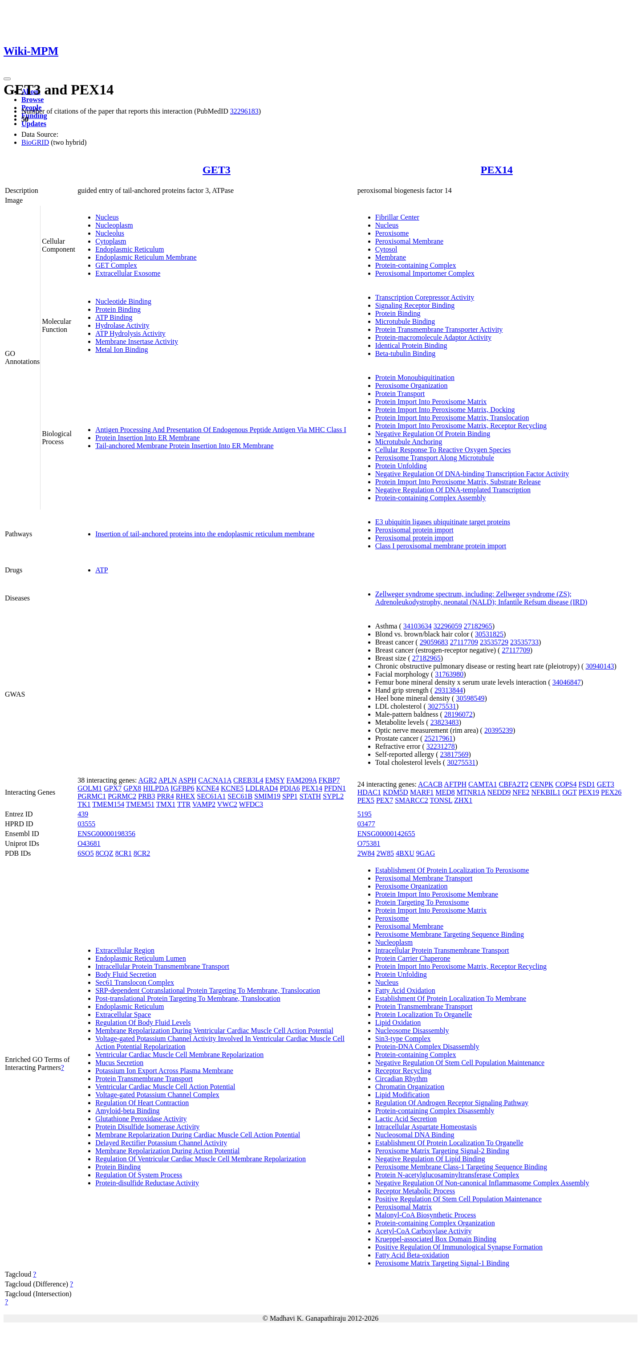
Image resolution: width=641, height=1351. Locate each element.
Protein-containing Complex (415, 265)
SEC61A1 (211, 796)
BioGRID (35, 142)
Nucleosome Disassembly (412, 1030)
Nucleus (106, 217)
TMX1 (166, 804)
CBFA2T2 (513, 784)
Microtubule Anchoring (408, 441)
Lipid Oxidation (398, 1022)
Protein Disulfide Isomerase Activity (147, 1127)
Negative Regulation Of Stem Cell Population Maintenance (459, 1062)
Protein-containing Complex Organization (435, 1223)
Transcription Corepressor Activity (425, 297)
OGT (569, 792)
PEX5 (365, 800)
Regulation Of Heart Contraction (142, 1102)
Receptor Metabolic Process (415, 1191)
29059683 (434, 642)
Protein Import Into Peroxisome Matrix (431, 401)
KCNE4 (207, 788)
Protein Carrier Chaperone (412, 958)
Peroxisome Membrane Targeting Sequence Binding (449, 934)
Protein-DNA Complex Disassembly (427, 1046)
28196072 (458, 714)
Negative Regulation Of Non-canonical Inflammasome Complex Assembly (482, 1183)
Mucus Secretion (119, 1062)
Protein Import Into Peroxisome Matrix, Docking (445, 409)
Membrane (390, 257)
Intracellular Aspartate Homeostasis (426, 1127)
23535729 (494, 642)
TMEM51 (140, 804)
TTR (184, 804)
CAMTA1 (482, 784)
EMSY (275, 780)
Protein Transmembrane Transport (144, 1078)
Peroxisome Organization (411, 385)
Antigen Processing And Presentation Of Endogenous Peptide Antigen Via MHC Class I (220, 429)
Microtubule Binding (405, 321)
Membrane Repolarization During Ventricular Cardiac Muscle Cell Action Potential (214, 1030)
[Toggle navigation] (7, 79)
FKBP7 (329, 780)
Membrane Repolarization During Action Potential (167, 1151)
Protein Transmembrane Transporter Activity (439, 329)
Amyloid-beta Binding (127, 1110)
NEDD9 (499, 792)
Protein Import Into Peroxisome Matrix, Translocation (452, 417)
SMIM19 (267, 796)
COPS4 (565, 784)
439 (82, 814)
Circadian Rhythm (401, 1078)
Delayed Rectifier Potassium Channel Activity (161, 1143)
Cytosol (386, 249)
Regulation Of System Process (138, 1175)
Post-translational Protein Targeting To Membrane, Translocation (187, 998)
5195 (364, 814)
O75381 (369, 843)
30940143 (599, 666)
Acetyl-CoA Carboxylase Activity (423, 1231)
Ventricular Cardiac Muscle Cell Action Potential (165, 1086)
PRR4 (165, 796)
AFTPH (455, 784)
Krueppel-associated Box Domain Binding (435, 1239)
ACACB (430, 784)
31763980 (449, 674)
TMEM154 (108, 804)
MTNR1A (471, 792)
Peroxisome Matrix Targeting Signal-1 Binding (442, 1263)
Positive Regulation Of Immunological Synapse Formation (459, 1247)
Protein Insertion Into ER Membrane (147, 437)
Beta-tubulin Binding (405, 353)
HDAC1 (369, 792)
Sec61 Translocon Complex (134, 982)
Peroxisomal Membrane (409, 241)
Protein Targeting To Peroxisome (422, 902)
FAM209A (301, 780)
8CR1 (123, 853)
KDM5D (395, 792)
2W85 (385, 853)
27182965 (478, 626)
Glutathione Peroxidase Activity (141, 1118)
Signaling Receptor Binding (415, 305)
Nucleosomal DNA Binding (414, 1135)
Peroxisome (392, 233)
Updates (33, 123)
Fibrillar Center (397, 217)
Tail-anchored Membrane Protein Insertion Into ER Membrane (184, 445)
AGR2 (147, 780)
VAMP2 (203, 804)
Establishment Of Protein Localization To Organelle (449, 1143)
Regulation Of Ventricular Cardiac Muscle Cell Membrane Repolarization (200, 1159)
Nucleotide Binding (123, 301)
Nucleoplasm (114, 225)
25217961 (438, 738)
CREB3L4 (248, 780)
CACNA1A (214, 780)
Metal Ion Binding (121, 349)
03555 (86, 824)
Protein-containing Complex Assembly (430, 498)
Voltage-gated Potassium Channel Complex (157, 1094)
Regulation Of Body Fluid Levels (143, 1022)
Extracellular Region (124, 950)
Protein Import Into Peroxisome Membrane (436, 894)
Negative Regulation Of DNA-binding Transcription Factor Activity (472, 474)
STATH (310, 796)
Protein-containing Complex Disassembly (435, 1110)
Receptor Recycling (403, 1070)
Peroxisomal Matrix (403, 1207)
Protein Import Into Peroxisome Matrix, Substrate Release (458, 482)
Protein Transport (400, 393)
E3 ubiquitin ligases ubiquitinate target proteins (442, 522)
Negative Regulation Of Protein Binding (433, 433)
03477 (366, 824)
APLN (167, 780)
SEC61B (239, 796)
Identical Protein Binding (411, 345)
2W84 (366, 853)
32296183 (244, 111)
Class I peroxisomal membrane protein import (441, 546)
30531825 (489, 634)
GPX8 (132, 788)
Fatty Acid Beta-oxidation (412, 1255)
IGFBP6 (182, 788)
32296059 (448, 626)
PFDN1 (335, 788)
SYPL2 (333, 796)
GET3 (217, 170)
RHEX (185, 796)
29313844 (448, 690)
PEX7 (384, 800)
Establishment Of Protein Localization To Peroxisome (452, 870)
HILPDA (156, 788)
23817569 (454, 754)
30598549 (470, 698)
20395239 (498, 730)
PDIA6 (290, 788)
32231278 (440, 746)
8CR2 (142, 853)
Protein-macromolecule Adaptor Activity (433, 337)
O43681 (89, 843)
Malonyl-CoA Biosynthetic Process (425, 1215)
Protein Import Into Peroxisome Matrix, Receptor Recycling (461, 425)
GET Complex (116, 265)
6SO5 (85, 853)
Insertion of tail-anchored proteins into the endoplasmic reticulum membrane (204, 534)
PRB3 (146, 796)
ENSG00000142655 (386, 833)
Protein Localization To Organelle (423, 1014)
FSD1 (586, 784)
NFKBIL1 (545, 792)
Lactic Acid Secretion (406, 1118)
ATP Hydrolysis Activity (130, 333)
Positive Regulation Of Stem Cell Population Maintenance (458, 1199)
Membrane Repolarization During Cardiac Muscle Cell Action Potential (197, 1135)
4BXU (405, 853)
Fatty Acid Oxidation (405, 990)
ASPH (187, 780)
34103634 (417, 626)
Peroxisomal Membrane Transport (424, 878)
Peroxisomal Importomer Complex (425, 273)
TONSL (441, 800)
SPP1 (290, 796)
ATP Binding (113, 317)
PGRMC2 (122, 796)
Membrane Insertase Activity (136, 341)
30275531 (442, 706)
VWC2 (227, 804)
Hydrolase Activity (122, 325)
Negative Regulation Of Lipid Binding (430, 1159)
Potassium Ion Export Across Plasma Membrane (164, 1070)
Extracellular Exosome (127, 273)
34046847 (566, 682)
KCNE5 (232, 788)
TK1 (83, 804)
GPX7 (113, 788)
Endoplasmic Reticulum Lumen (140, 958)
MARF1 (422, 792)
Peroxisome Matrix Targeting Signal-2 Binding (442, 1151)
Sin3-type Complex (403, 1038)
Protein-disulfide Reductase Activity (147, 1183)
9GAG (425, 853)
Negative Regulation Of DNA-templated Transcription (453, 490)
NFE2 (520, 792)
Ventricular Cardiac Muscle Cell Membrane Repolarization (179, 1054)
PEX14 (497, 170)
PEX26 (611, 792)
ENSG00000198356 (106, 833)
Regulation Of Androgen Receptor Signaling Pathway (451, 1102)
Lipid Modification (402, 1094)
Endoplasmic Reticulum (129, 249)
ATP (101, 570)
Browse (32, 99)
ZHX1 (463, 800)
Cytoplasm (110, 241)
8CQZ (105, 853)
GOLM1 (89, 788)
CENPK (541, 784)
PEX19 (589, 792)
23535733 (524, 642)
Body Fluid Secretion (125, 974)
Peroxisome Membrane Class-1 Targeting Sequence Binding (461, 1167)
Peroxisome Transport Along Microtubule (434, 457)
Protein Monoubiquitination (414, 377)
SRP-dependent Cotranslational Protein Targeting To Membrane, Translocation (207, 990)
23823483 (444, 722)
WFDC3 (251, 804)
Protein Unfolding (401, 465)
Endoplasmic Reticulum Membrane (146, 257)
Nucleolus (109, 233)
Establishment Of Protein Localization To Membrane (450, 998)
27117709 (464, 642)
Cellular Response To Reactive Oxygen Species (443, 449)
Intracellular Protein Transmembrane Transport (162, 966)
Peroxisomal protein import (414, 530)
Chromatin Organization (410, 1086)
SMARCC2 (411, 800)
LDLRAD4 (262, 788)
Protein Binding (118, 309)
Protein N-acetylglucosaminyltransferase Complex (447, 1175)
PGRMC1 (91, 796)
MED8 (445, 792)
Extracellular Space (123, 1014)
